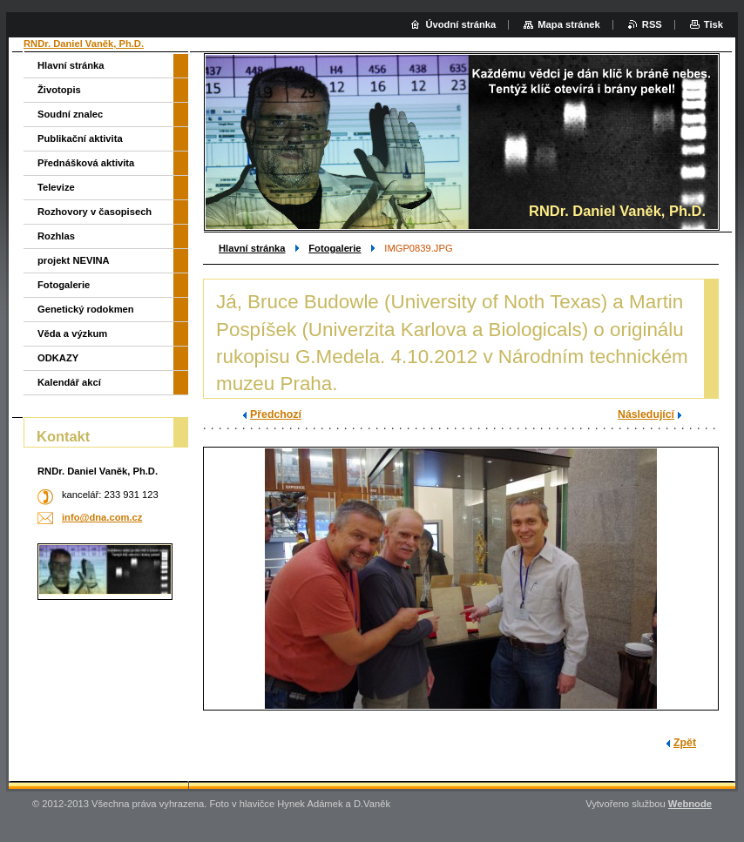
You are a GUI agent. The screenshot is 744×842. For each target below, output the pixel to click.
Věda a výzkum (72, 333)
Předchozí (275, 414)
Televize (56, 187)
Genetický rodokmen (85, 309)
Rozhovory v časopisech (94, 211)
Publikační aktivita (80, 138)
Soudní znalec (70, 114)
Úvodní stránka (460, 24)
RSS (652, 24)
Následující (646, 414)
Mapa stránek (569, 24)
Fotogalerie (334, 248)
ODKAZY (57, 358)
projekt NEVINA (73, 260)
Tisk (713, 24)
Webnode (690, 803)
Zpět (684, 743)
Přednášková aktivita (85, 163)
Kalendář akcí (69, 382)
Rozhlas (56, 236)
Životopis (59, 89)
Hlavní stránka (252, 248)
